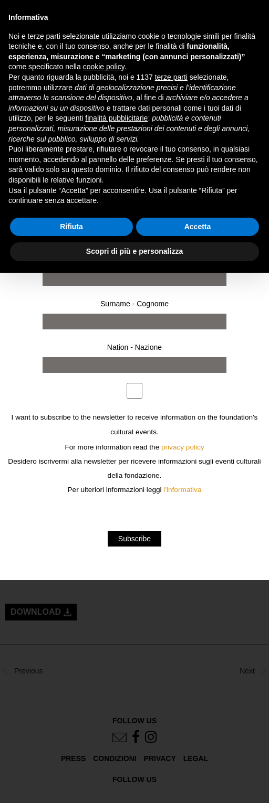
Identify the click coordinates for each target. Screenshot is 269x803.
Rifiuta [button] (71, 226)
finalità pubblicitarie (116, 118)
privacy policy (182, 447)
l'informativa (182, 490)
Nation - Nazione (134, 347)
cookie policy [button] (104, 66)
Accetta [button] (197, 226)
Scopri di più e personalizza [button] (134, 251)
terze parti (171, 77)
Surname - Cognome (134, 303)
